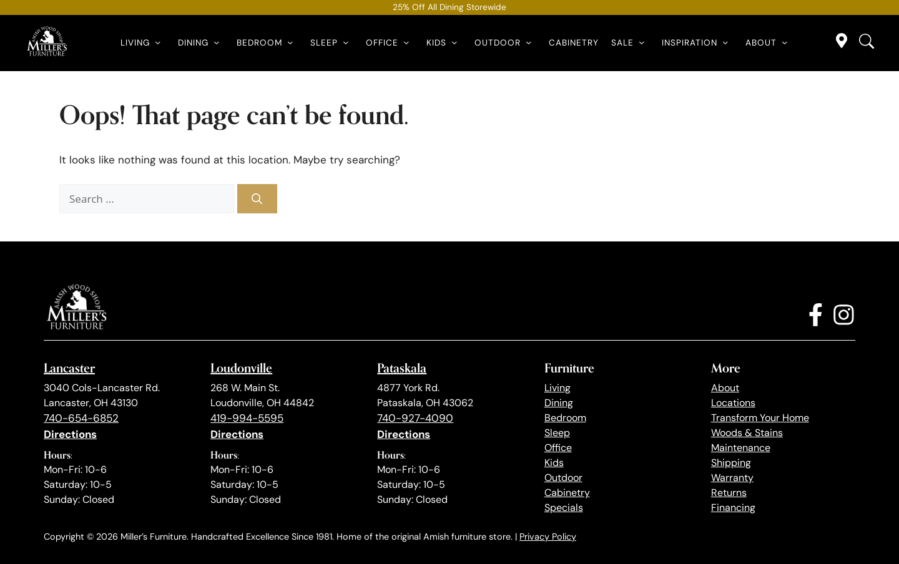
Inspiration (697, 43)
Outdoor (505, 43)
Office (390, 43)
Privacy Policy (547, 536)
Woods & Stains (747, 433)
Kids (444, 43)
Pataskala (401, 368)
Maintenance (740, 448)
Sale (630, 43)
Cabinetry (574, 42)
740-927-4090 (415, 418)
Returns (729, 492)
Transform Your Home (760, 418)
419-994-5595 (246, 418)
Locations (733, 403)
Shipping (731, 463)
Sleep (331, 43)
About (768, 43)
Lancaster (69, 368)
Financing (733, 507)
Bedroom (267, 43)
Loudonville (241, 368)
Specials (563, 507)
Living (142, 43)
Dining (201, 43)
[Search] (257, 199)
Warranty (732, 478)
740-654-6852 (81, 418)
